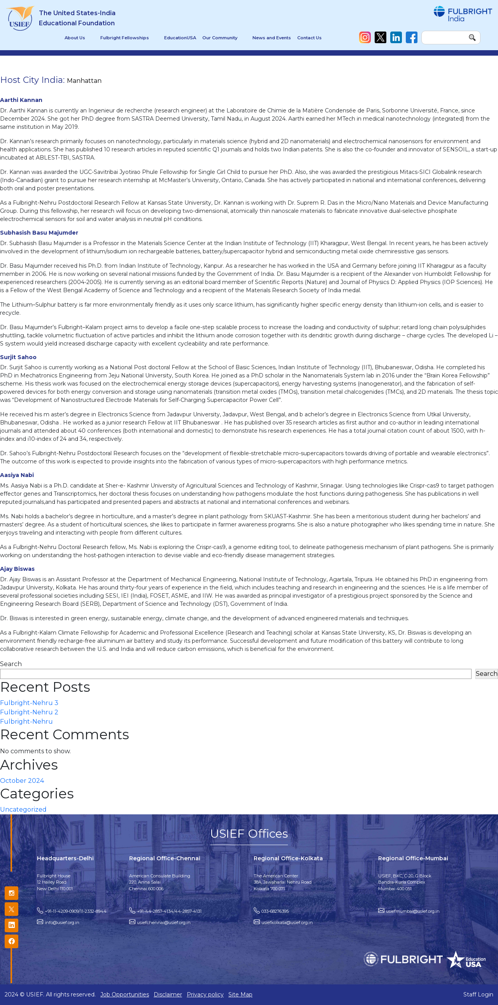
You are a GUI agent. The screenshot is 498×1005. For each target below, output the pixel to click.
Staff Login (478, 994)
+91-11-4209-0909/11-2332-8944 (76, 911)
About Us (75, 37)
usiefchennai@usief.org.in (164, 922)
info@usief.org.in (62, 922)
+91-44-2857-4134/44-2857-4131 (169, 911)
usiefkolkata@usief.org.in (287, 922)
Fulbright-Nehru (26, 721)
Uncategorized (23, 809)
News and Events (272, 37)
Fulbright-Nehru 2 (29, 712)
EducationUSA (180, 37)
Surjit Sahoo (18, 357)
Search (11, 664)
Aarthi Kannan (21, 99)
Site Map (240, 994)
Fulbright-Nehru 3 (29, 703)
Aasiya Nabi (17, 475)
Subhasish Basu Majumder (39, 232)
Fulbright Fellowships (124, 37)
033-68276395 (275, 911)
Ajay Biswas (17, 568)
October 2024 (22, 780)
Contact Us (309, 37)
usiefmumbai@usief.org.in (413, 911)
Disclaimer (168, 994)
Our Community (219, 37)
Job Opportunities (124, 994)
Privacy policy (205, 994)
